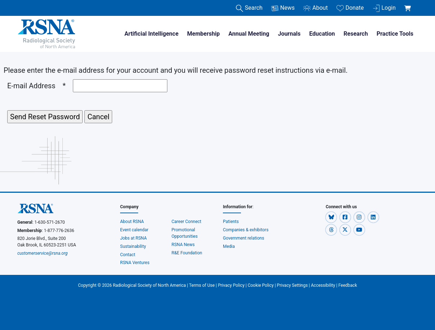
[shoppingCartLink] (408, 4)
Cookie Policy (261, 285)
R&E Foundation (187, 252)
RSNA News (183, 244)
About (315, 8)
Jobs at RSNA (133, 238)
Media (229, 246)
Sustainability (133, 246)
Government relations (244, 238)
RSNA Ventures (134, 262)
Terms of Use (202, 285)
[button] (332, 216)
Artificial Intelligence (151, 33)
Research (356, 33)
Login (384, 8)
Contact (127, 254)
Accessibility (323, 285)
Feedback (347, 285)
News (283, 8)
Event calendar (134, 229)
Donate (350, 8)
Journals (289, 33)
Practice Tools (395, 33)
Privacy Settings (292, 285)
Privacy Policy (231, 285)
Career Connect (187, 221)
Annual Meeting (248, 33)
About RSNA (132, 221)
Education (322, 33)
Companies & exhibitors (245, 229)
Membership (203, 33)
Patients (231, 221)
